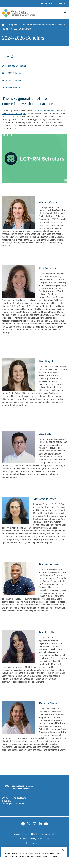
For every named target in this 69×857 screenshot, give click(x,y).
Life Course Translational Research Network (42, 25)
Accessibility (30, 834)
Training (6, 29)
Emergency (16, 834)
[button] (46, 3)
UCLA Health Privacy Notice (30, 839)
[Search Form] (60, 3)
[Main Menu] (65, 13)
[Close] (63, 853)
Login (48, 839)
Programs (12, 25)
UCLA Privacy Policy (47, 834)
